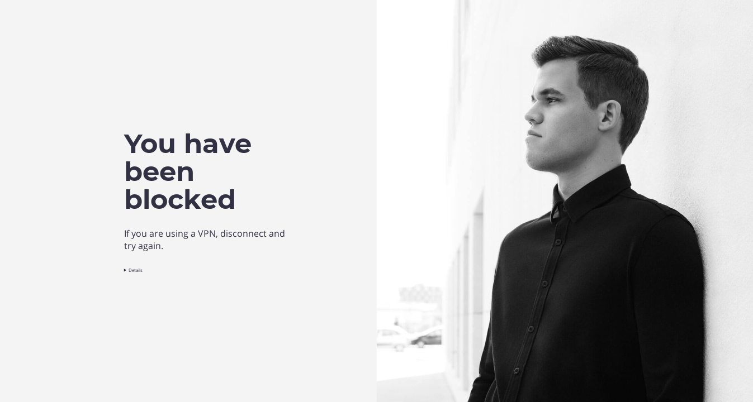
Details (136, 270)
